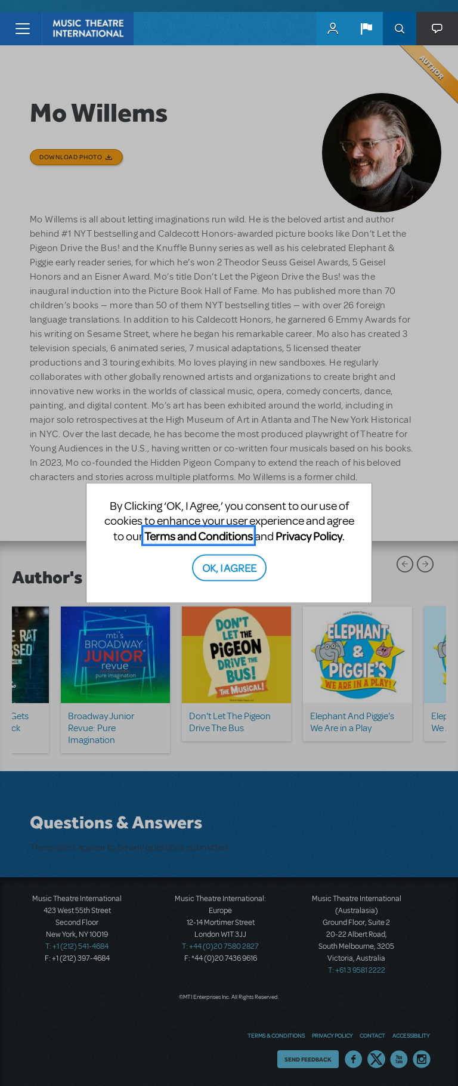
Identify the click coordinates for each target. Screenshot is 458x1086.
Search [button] (399, 28)
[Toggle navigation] (22, 28)
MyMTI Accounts (332, 28)
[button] (366, 28)
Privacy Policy (309, 535)
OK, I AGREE (229, 567)
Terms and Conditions (198, 535)
